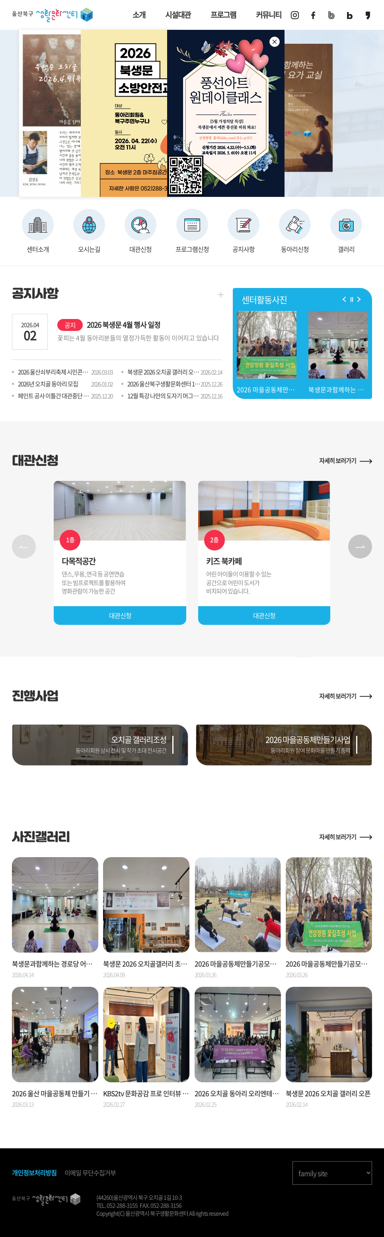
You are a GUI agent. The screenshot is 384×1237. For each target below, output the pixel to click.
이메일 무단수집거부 (90, 1172)
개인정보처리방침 (34, 1172)
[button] (345, 299)
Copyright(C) (110, 1213)
